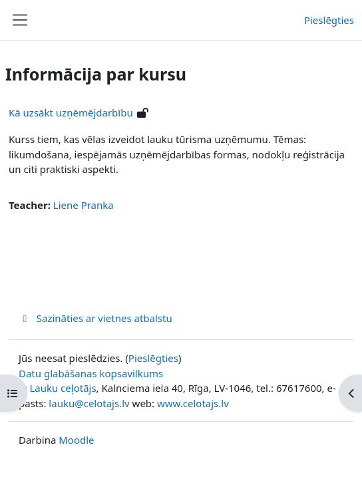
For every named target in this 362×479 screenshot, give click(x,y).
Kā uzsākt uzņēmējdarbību (71, 112)
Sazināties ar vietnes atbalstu (95, 318)
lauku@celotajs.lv (89, 403)
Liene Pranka (83, 205)
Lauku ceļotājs (62, 388)
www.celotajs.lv (193, 403)
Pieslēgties (329, 20)
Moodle (76, 439)
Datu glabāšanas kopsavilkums (91, 373)
